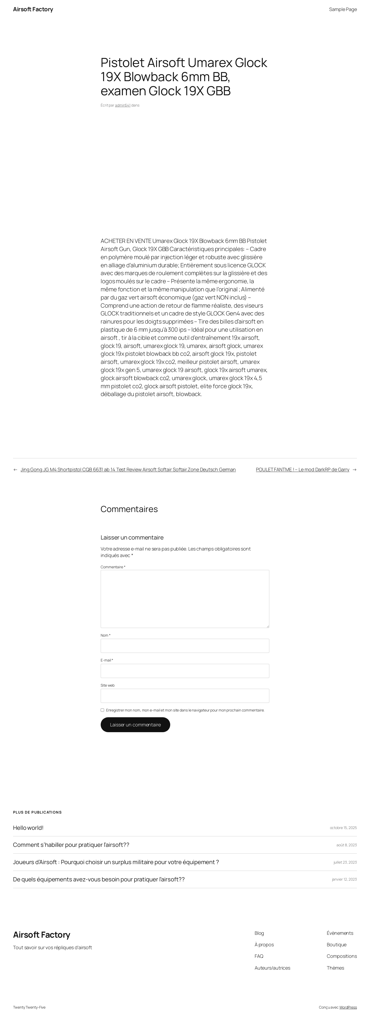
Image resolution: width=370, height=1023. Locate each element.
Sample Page (343, 9)
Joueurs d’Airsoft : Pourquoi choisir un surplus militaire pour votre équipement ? (116, 862)
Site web (108, 685)
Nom (106, 635)
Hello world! (28, 828)
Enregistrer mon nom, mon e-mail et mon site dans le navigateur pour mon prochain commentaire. (185, 710)
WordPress (348, 1007)
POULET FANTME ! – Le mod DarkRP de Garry (302, 469)
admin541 (122, 105)
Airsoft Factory (33, 9)
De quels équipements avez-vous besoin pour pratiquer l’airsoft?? (99, 879)
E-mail (107, 660)
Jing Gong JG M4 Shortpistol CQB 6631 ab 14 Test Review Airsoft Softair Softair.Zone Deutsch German (128, 469)
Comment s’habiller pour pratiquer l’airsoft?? (71, 845)
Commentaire (113, 566)
